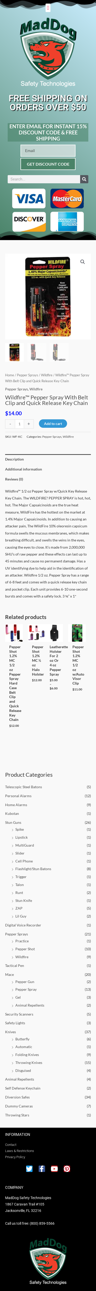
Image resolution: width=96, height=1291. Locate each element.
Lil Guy (20, 916)
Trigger (21, 876)
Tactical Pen (14, 965)
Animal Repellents (29, 1005)
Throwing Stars (17, 1115)
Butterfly (22, 1039)
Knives (10, 1032)
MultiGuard (24, 845)
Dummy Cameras (19, 1106)
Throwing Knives (28, 1062)
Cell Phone (24, 861)
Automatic (23, 1046)
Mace (9, 974)
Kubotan (12, 813)
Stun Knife (23, 900)
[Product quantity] (19, 424)
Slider (20, 853)
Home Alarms (16, 805)
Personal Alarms (18, 796)
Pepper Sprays (16, 934)
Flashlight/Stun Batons (33, 869)
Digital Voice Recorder (23, 925)
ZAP (19, 908)
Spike (19, 829)
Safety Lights (15, 1023)
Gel (18, 997)
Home (9, 375)
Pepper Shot (25, 949)
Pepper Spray (26, 989)
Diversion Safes (17, 1097)
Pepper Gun (24, 981)
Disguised (23, 1070)
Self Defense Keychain (22, 1088)
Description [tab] (14, 459)
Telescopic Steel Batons (23, 787)
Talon (19, 884)
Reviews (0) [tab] (14, 479)
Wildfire (21, 957)
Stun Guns (13, 822)
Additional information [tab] (23, 469)
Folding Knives (27, 1054)
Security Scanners (19, 1014)
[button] (48, 8)
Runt (19, 892)
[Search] (84, 179)
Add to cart (53, 423)
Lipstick (21, 837)
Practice (22, 941)
